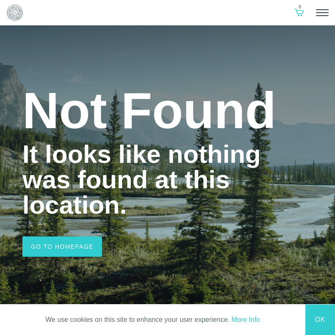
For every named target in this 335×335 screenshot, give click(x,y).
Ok (320, 319)
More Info (245, 319)
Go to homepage (62, 246)
